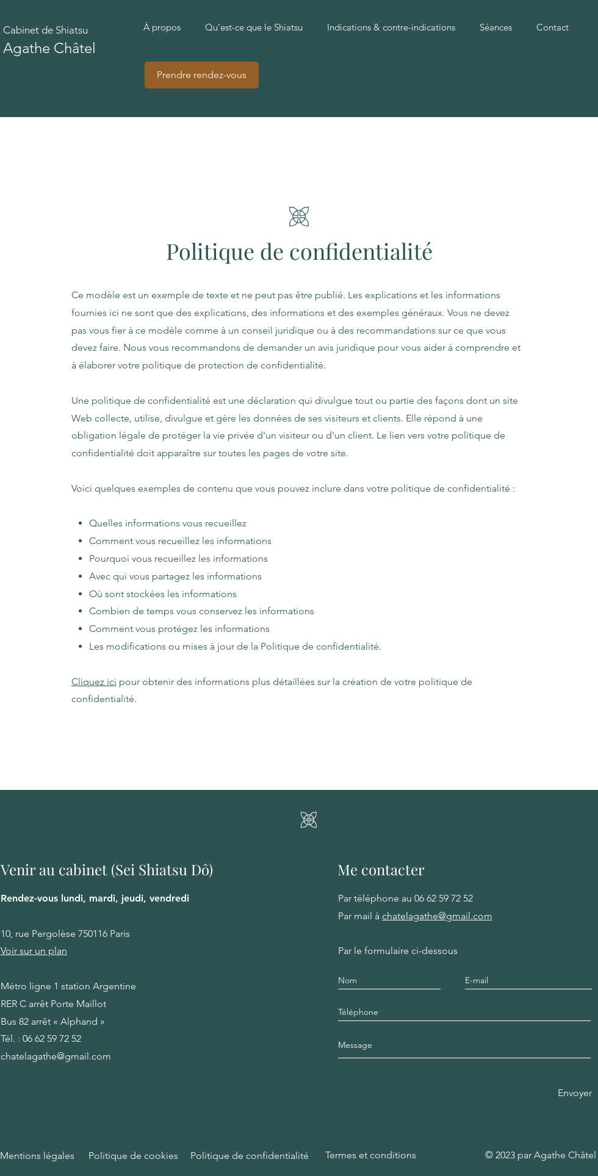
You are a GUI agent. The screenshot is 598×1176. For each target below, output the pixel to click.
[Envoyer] (575, 1093)
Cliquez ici (94, 681)
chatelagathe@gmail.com (437, 916)
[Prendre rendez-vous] (202, 75)
